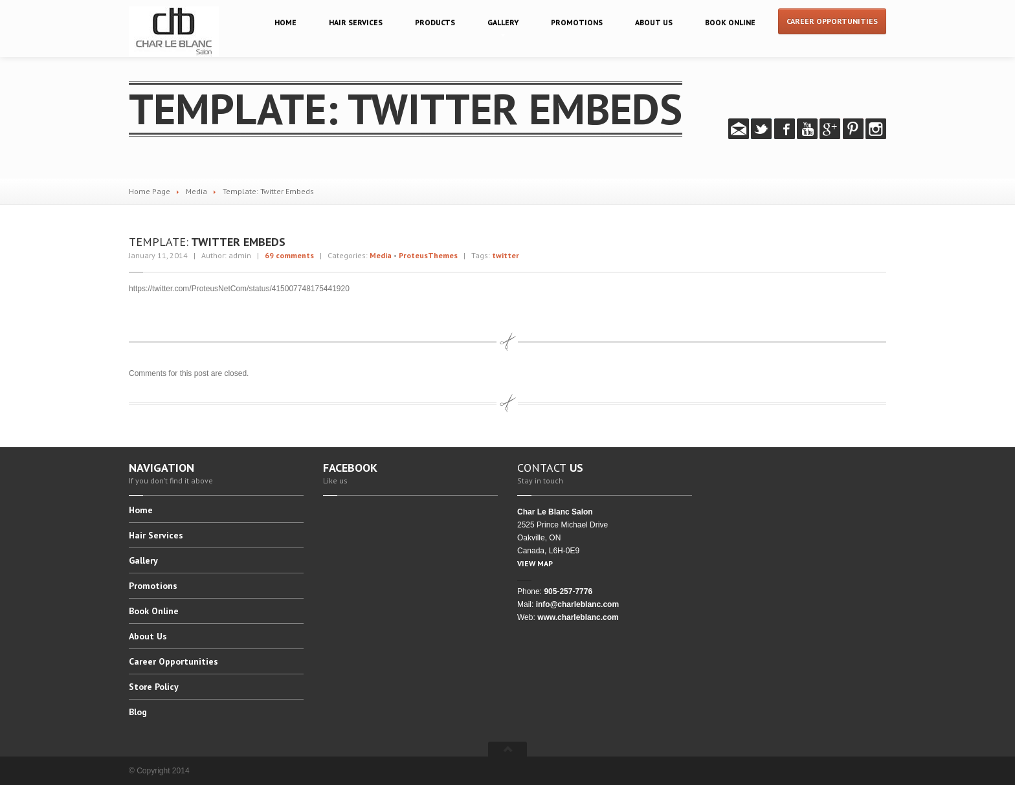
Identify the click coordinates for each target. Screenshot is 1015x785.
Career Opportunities (832, 21)
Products (435, 22)
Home (285, 22)
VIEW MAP (535, 563)
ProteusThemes (428, 255)
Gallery (503, 22)
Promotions (577, 22)
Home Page (149, 191)
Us (654, 22)
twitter (505, 255)
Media (196, 191)
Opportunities (173, 661)
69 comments (289, 255)
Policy (154, 686)
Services (356, 22)
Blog (138, 712)
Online (730, 22)
